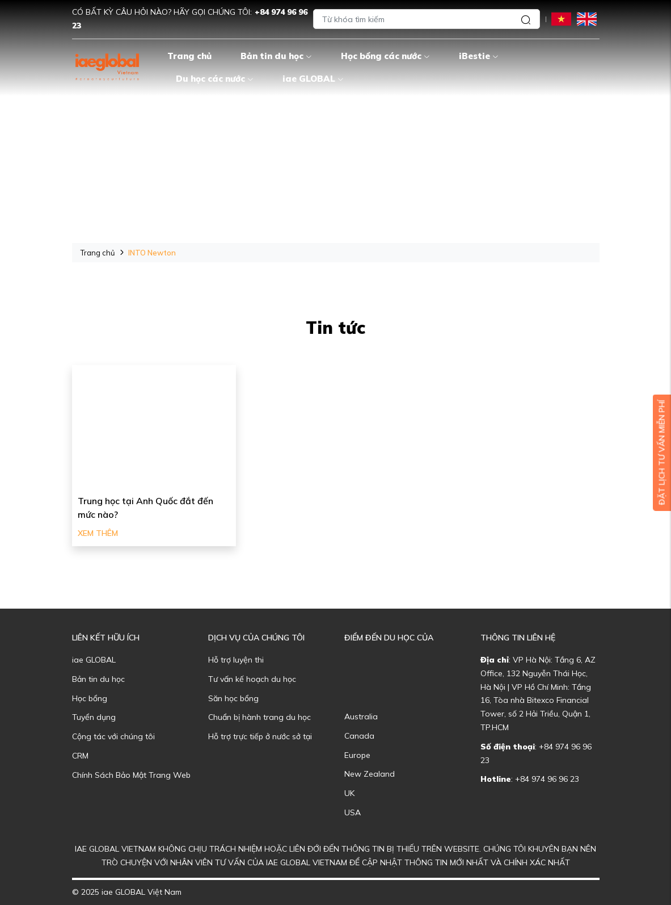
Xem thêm (98, 533)
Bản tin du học (276, 56)
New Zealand (369, 774)
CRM (80, 756)
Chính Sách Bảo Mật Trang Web (131, 775)
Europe (357, 755)
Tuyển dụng (94, 717)
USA (352, 812)
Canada (359, 736)
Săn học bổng (233, 698)
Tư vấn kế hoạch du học (252, 679)
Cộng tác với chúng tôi (113, 736)
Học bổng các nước (385, 56)
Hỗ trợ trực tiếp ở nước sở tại (260, 736)
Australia (361, 716)
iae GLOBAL (313, 78)
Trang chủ (189, 56)
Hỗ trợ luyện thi (236, 660)
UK (349, 793)
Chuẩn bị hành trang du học (259, 717)
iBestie (479, 56)
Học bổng (89, 698)
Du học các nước (215, 78)
